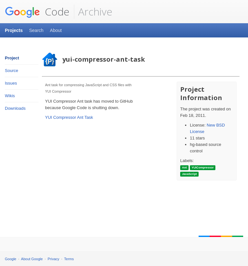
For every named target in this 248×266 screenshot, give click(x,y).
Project (12, 58)
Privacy (53, 259)
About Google (32, 259)
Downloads (15, 108)
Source (11, 70)
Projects (14, 30)
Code (37, 12)
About (56, 30)
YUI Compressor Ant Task (69, 117)
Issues (11, 83)
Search (36, 30)
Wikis (10, 95)
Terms (69, 259)
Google (10, 259)
